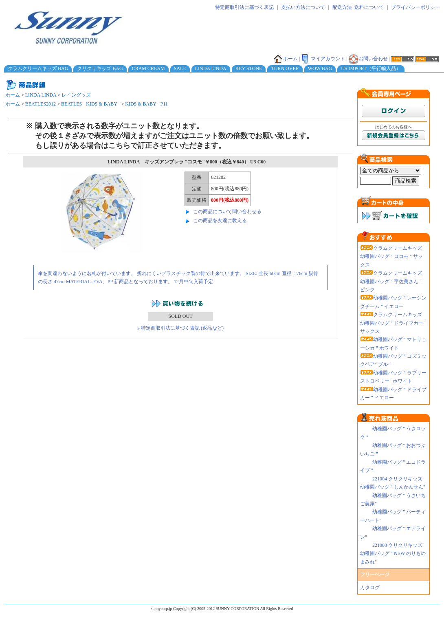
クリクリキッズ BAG (100, 68)
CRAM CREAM (148, 68)
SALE (180, 68)
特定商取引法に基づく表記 (244, 7)
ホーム (285, 59)
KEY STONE (248, 68)
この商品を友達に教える (220, 220)
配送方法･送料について (358, 7)
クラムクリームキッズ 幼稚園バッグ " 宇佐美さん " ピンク (391, 281)
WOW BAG (320, 68)
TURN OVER (285, 68)
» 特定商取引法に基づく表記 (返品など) (180, 328)
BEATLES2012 (40, 104)
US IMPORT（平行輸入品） (371, 68)
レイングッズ (76, 95)
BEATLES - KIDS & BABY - (90, 104)
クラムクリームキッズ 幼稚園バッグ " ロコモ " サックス (391, 256)
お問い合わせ (368, 59)
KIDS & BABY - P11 (146, 104)
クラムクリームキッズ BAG (38, 68)
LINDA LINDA (210, 68)
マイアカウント (323, 59)
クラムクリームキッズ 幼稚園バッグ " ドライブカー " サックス (393, 323)
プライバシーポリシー (415, 7)
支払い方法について (303, 7)
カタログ (370, 587)
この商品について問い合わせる (227, 211)
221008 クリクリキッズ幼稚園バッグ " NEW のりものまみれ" (393, 553)
